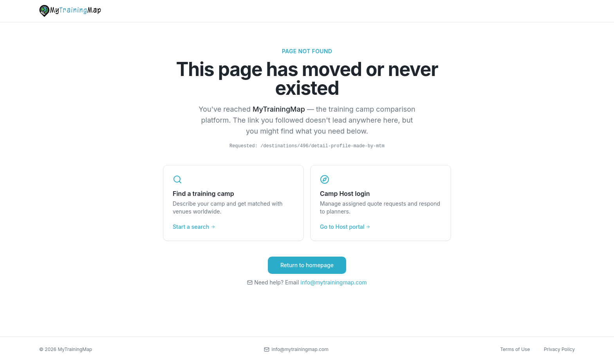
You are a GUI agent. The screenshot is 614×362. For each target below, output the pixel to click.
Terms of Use (515, 349)
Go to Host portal (345, 226)
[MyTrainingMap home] (70, 11)
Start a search (194, 226)
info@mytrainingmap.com (333, 282)
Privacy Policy (559, 349)
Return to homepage (307, 265)
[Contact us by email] (296, 349)
